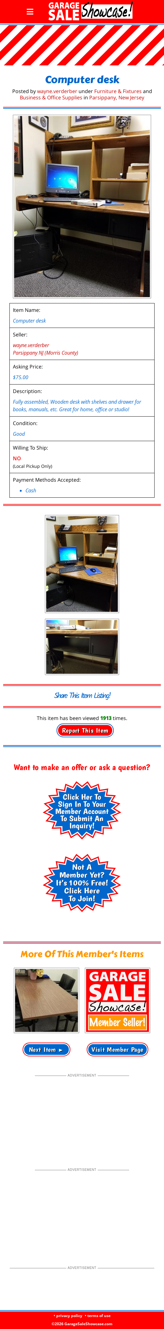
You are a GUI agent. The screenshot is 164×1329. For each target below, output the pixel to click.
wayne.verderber (57, 91)
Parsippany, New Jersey (116, 97)
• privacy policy (68, 1315)
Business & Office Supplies (51, 97)
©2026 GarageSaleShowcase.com (82, 1323)
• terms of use (98, 1315)
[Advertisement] (82, 1117)
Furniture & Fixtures (118, 91)
